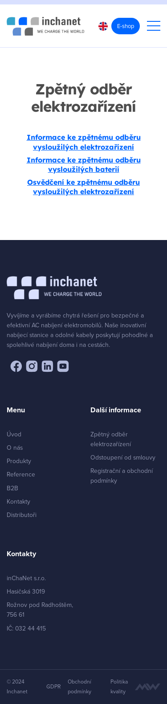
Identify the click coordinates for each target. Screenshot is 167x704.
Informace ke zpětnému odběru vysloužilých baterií (84, 164)
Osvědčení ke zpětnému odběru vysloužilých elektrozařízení (83, 187)
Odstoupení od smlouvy (122, 457)
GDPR (53, 686)
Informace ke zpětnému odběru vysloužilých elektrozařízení (84, 142)
